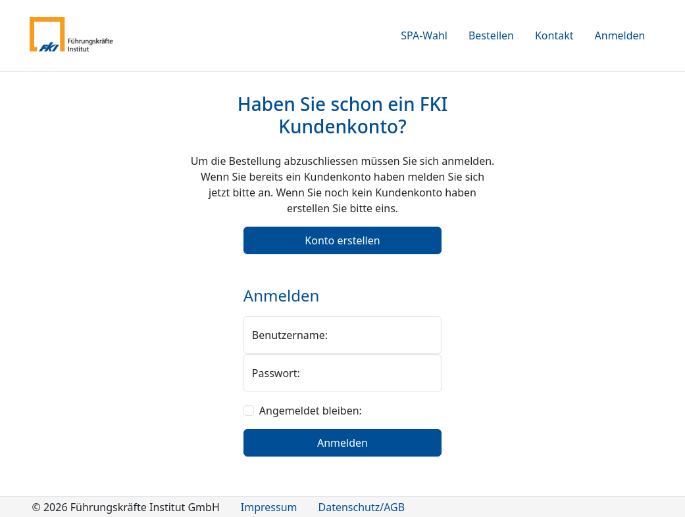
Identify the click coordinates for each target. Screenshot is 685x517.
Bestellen (491, 35)
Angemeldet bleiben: (310, 410)
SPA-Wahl (424, 35)
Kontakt (554, 35)
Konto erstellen (342, 240)
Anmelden (620, 35)
